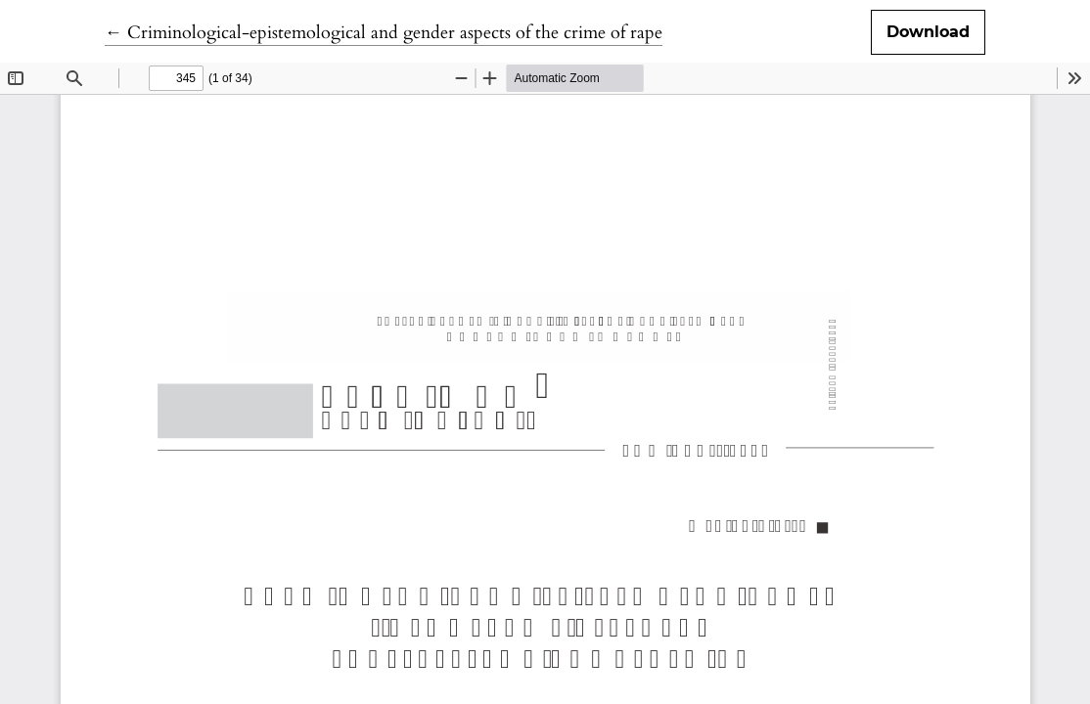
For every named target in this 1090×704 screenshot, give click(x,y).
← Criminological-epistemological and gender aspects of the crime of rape (383, 33)
